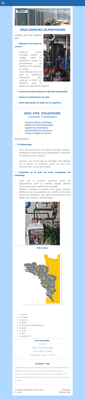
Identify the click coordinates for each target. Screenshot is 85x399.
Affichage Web (64, 392)
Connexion (66, 389)
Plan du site (38, 389)
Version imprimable (24, 389)
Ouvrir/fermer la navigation (42, 3)
